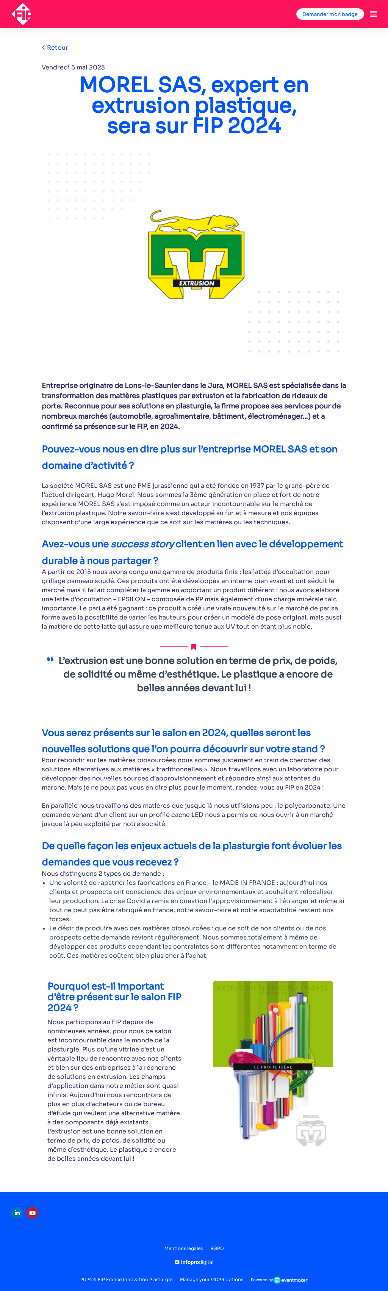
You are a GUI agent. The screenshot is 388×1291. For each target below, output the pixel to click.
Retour (55, 48)
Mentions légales (183, 1248)
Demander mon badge (330, 14)
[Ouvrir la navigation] (373, 14)
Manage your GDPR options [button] (211, 1279)
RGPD (217, 1248)
